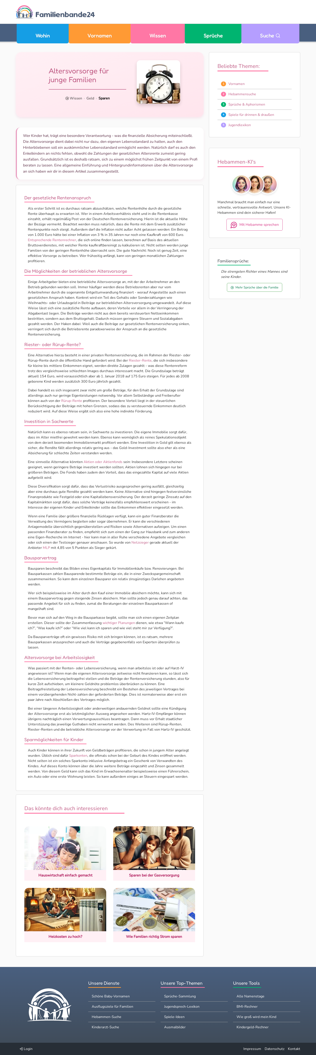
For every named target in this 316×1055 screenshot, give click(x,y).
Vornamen (99, 36)
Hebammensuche (242, 94)
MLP (46, 547)
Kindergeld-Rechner (253, 1027)
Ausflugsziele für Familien (112, 1006)
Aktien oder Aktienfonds (103, 461)
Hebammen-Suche (106, 1016)
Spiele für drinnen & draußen (251, 114)
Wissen (157, 36)
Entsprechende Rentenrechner (52, 240)
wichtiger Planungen (118, 622)
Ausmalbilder (175, 1027)
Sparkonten (78, 755)
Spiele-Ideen (174, 1016)
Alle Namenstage (250, 996)
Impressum (252, 1048)
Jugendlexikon (239, 125)
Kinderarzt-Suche (105, 1027)
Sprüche (213, 36)
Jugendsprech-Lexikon (181, 1006)
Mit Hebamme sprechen (254, 225)
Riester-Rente (140, 360)
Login (25, 1048)
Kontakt (294, 1048)
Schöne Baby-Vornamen (111, 996)
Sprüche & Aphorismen (246, 104)
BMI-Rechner (247, 1006)
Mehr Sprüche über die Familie (254, 287)
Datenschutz (274, 1048)
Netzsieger (140, 542)
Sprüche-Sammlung (180, 996)
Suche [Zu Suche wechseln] (270, 36)
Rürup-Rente (71, 400)
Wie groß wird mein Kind (256, 1016)
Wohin (43, 36)
